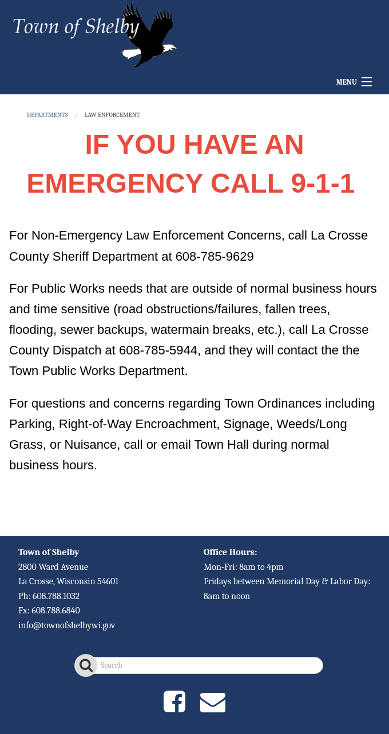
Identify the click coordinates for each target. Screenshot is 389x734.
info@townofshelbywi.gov (66, 625)
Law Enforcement (112, 114)
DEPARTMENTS (47, 114)
